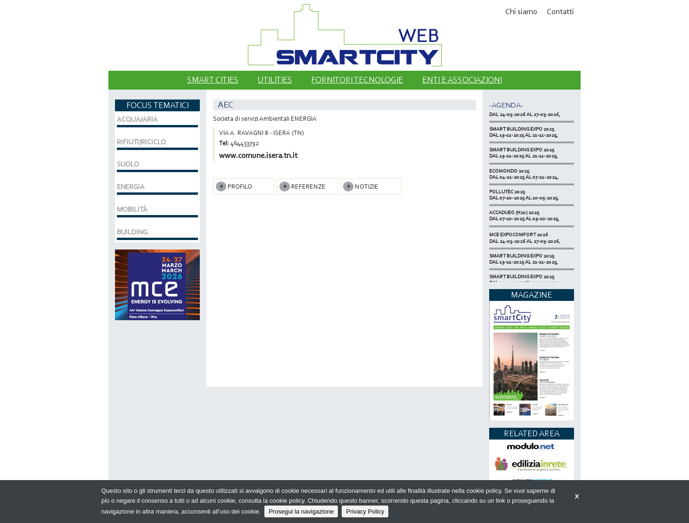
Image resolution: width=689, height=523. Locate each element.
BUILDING (132, 232)
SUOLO (128, 164)
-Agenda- (506, 104)
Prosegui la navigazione (301, 511)
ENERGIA (131, 187)
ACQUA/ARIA (137, 119)
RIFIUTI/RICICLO (141, 142)
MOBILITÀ (132, 209)
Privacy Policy (365, 511)
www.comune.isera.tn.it (258, 155)
